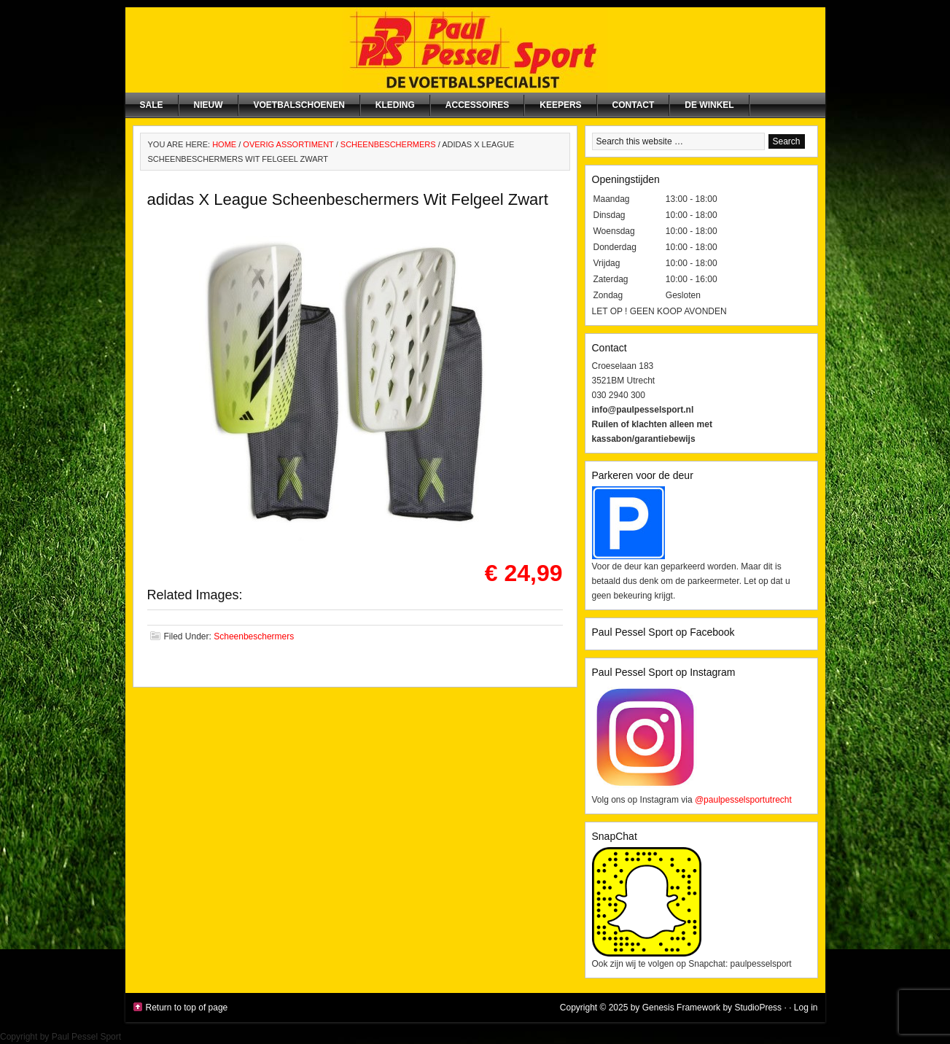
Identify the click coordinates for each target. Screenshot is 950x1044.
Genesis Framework (681, 1007)
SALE (151, 105)
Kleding (395, 105)
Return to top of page (187, 1007)
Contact (633, 105)
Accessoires (477, 105)
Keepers (560, 105)
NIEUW (208, 105)
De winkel (709, 105)
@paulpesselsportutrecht (743, 800)
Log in (806, 1007)
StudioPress (758, 1007)
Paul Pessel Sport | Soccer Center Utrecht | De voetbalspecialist (475, 50)
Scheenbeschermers (254, 636)
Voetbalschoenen (299, 105)
